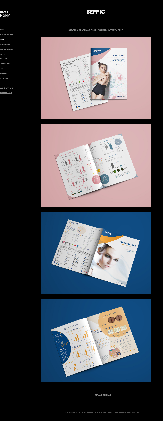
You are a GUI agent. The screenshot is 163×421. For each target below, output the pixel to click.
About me (6, 87)
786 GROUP (3, 59)
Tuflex (2, 69)
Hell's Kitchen (5, 44)
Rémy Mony (5, 13)
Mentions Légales (129, 412)
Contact (6, 92)
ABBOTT (2, 54)
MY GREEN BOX (5, 64)
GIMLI (2, 30)
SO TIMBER (3, 73)
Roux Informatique (7, 49)
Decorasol (4, 78)
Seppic (2, 39)
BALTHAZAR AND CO (6, 35)
